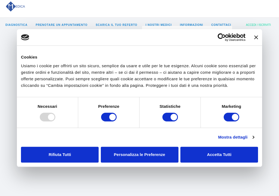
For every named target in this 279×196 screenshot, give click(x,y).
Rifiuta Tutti (59, 154)
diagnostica (16, 24)
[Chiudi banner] (256, 37)
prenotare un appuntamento (61, 24)
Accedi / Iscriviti (258, 24)
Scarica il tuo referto (116, 24)
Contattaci (221, 24)
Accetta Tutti (219, 154)
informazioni (191, 24)
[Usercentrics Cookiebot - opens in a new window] (221, 37)
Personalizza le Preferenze (139, 154)
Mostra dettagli (232, 137)
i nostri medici (158, 24)
